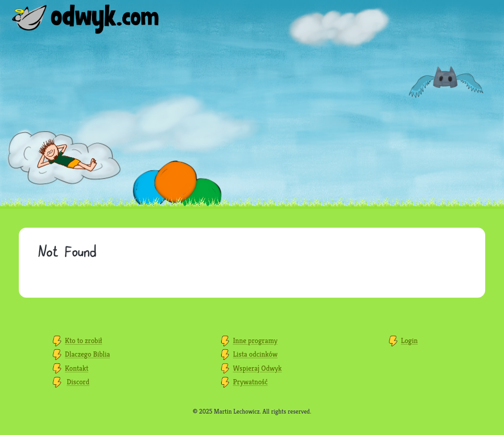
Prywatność (250, 381)
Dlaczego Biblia (87, 354)
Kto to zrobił (83, 340)
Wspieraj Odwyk (257, 368)
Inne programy (255, 340)
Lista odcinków (255, 354)
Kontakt (76, 368)
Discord (77, 381)
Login (409, 340)
